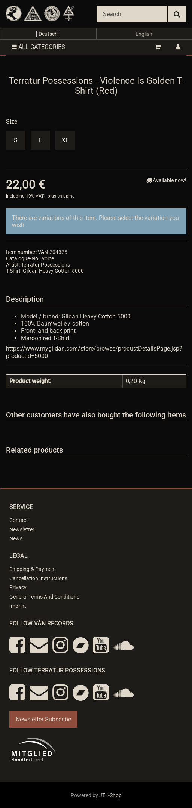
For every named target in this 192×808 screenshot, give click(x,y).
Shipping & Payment (32, 569)
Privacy (18, 587)
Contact (18, 520)
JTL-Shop (110, 795)
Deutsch (48, 34)
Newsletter (21, 529)
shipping (66, 196)
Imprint (17, 606)
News (15, 538)
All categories (38, 46)
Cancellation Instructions (38, 578)
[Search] (132, 14)
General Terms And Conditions (44, 597)
